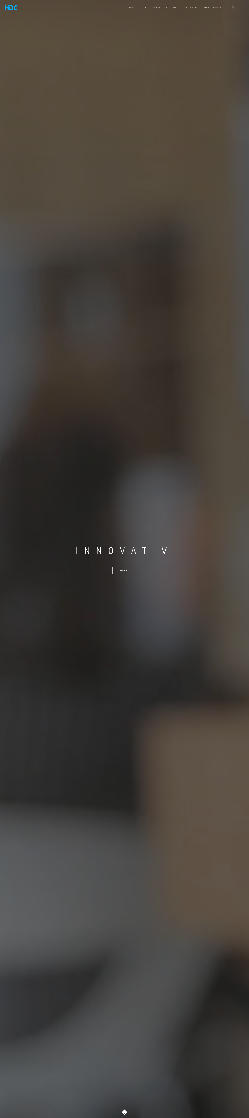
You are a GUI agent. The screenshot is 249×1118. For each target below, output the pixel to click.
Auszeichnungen (185, 7)
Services (160, 7)
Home (130, 7)
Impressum (212, 7)
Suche (238, 7)
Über (144, 7)
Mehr (124, 570)
